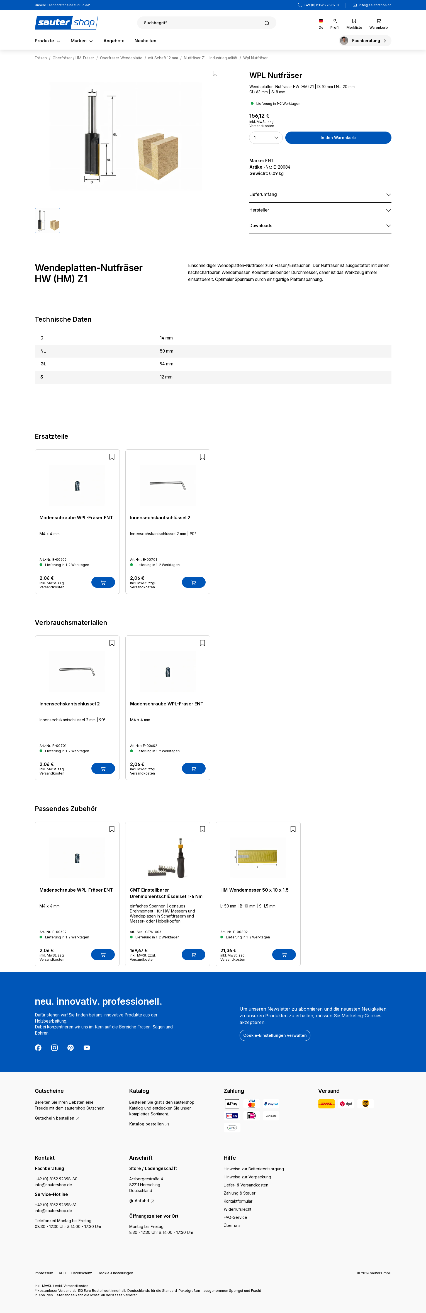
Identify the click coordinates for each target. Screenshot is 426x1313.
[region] (126, 152)
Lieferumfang (263, 194)
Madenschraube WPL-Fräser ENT (76, 517)
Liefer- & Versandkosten (246, 1185)
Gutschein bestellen (57, 1118)
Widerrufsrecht (237, 1209)
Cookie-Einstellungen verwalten (275, 1035)
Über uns (232, 1225)
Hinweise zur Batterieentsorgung (254, 1168)
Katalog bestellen (149, 1124)
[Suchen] (206, 22)
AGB (62, 1273)
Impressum (44, 1273)
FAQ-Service (235, 1217)
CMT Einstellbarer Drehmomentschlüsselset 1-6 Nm (166, 893)
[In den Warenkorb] (103, 582)
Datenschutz (81, 1273)
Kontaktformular (238, 1201)
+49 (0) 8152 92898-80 (56, 1178)
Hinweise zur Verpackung (247, 1176)
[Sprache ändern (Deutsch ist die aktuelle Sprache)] (321, 22)
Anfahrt (142, 1200)
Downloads (260, 225)
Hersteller (259, 210)
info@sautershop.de (375, 5)
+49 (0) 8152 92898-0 (321, 5)
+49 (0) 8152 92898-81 (55, 1204)
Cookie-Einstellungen (115, 1273)
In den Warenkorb (338, 137)
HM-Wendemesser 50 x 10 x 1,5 (254, 890)
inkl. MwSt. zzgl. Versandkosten (262, 124)
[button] (266, 138)
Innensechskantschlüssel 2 (160, 517)
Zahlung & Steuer (239, 1193)
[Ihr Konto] (335, 22)
